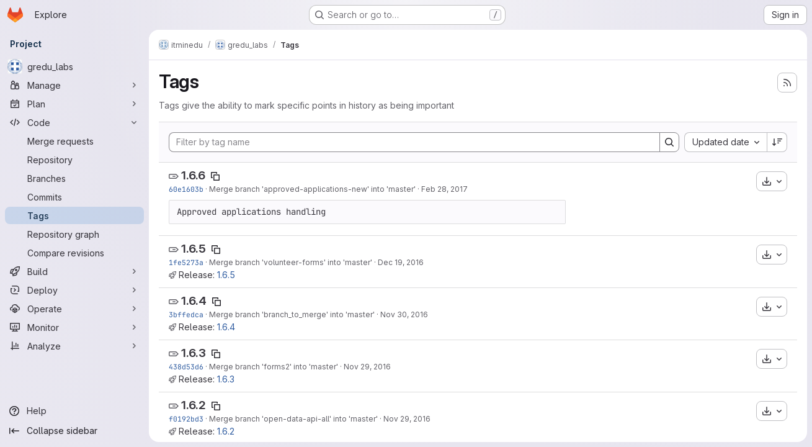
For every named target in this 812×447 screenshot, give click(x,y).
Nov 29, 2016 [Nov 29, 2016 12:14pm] (407, 418)
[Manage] (74, 85)
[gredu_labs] (74, 66)
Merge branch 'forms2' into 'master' (273, 366)
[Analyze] (74, 345)
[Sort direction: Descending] (777, 142)
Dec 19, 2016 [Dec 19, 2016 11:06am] (401, 262)
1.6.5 (193, 249)
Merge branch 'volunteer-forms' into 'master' (290, 262)
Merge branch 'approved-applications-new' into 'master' (312, 189)
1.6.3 (193, 353)
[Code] (74, 122)
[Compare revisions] (74, 252)
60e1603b (186, 189)
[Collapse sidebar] (74, 431)
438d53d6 (186, 366)
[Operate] (74, 308)
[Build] (74, 271)
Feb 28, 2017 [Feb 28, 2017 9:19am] (444, 189)
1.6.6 (193, 175)
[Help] (74, 411)
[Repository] (74, 159)
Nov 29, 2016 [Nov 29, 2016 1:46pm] (367, 366)
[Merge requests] (74, 141)
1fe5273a (186, 262)
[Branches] (74, 178)
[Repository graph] (74, 234)
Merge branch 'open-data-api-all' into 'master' (293, 418)
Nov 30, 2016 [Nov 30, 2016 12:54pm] (404, 314)
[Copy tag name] (215, 176)
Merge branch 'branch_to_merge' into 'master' (292, 314)
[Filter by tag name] (414, 142)
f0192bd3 (186, 418)
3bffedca (186, 314)
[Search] (669, 142)
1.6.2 (193, 405)
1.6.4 (194, 301)
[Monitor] (74, 327)
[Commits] (74, 196)
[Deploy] (74, 290)
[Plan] (74, 103)
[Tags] (74, 215)
